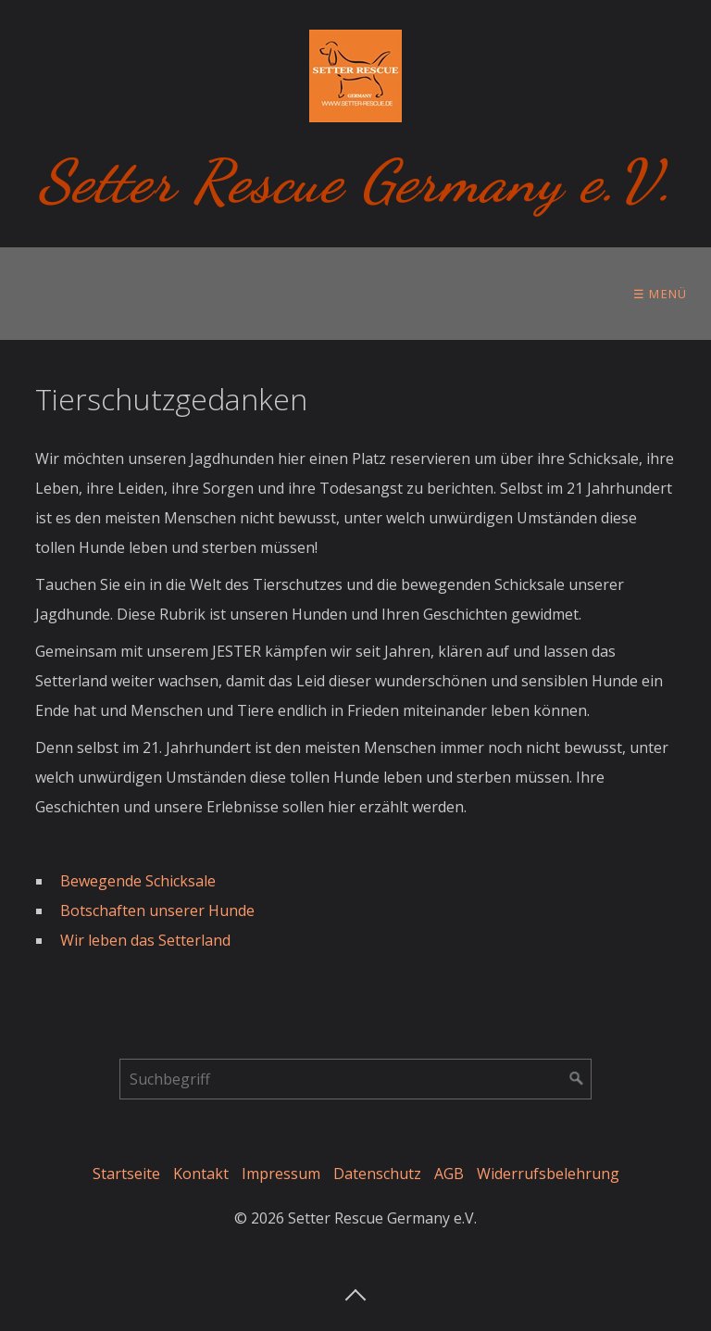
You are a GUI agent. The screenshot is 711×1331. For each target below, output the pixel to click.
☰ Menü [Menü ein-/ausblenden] (660, 293)
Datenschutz (377, 1173)
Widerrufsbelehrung (548, 1173)
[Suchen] (577, 1079)
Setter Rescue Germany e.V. (356, 181)
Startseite (126, 1173)
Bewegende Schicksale (138, 881)
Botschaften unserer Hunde (157, 910)
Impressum (281, 1173)
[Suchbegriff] (355, 1079)
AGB (449, 1173)
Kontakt (201, 1173)
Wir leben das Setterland (147, 940)
